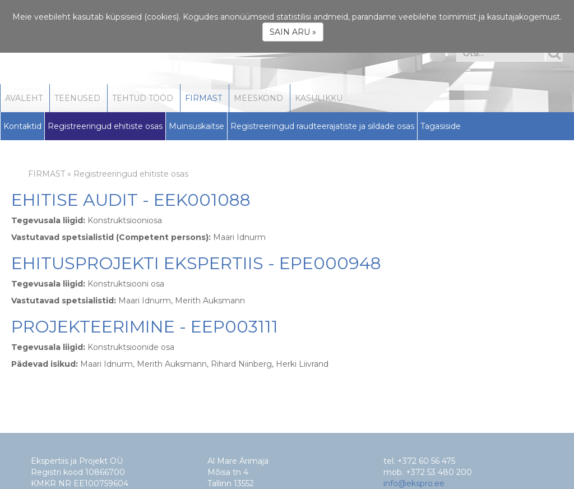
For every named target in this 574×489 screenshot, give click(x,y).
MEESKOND (258, 98)
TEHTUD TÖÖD (142, 98)
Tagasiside (440, 126)
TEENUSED (77, 98)
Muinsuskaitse (196, 126)
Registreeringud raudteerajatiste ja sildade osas (322, 126)
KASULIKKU (318, 98)
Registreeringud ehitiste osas (105, 126)
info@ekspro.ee (414, 483)
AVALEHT (24, 98)
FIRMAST (203, 98)
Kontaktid (22, 126)
